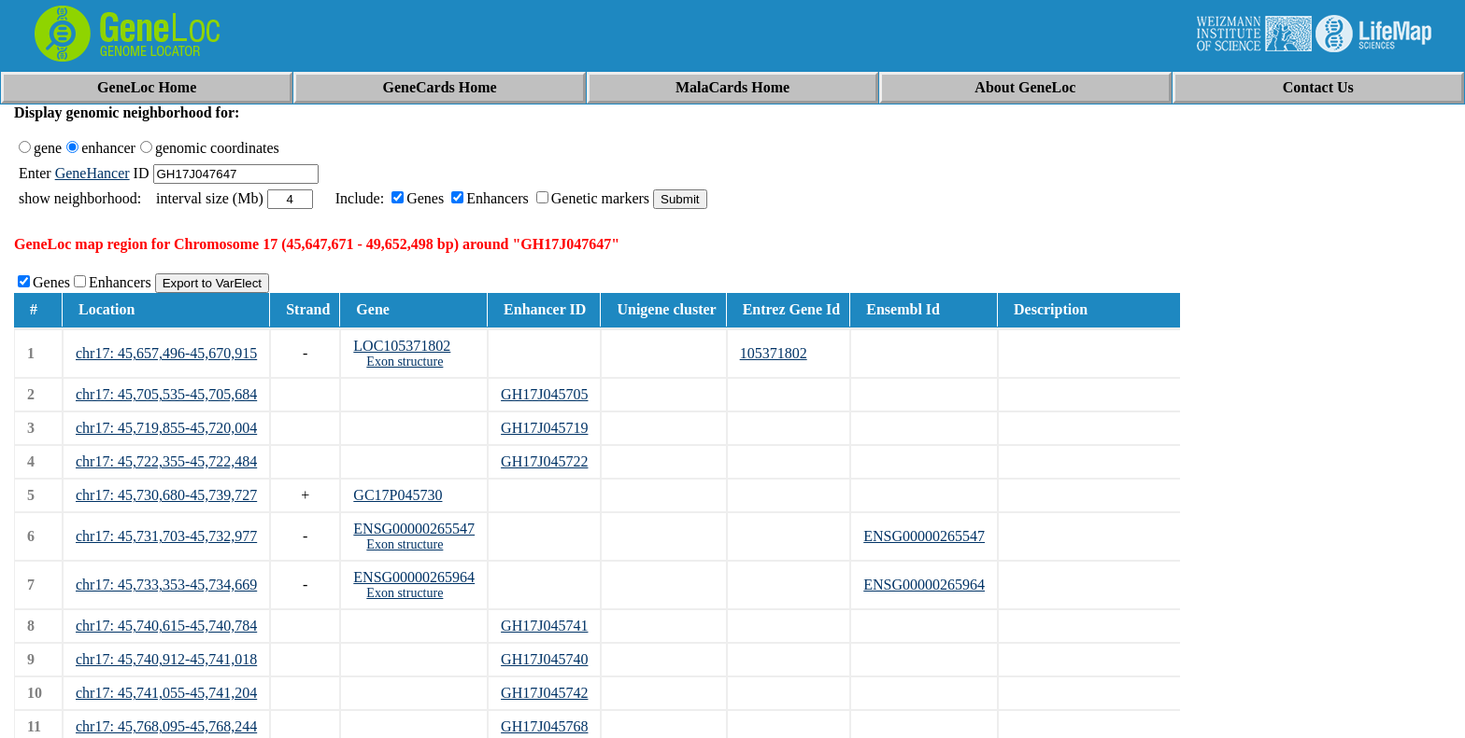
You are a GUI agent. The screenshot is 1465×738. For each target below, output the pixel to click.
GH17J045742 (544, 693)
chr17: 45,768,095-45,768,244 (166, 726)
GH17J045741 (544, 626)
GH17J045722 (544, 461)
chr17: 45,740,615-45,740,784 (166, 626)
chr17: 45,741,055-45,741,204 (166, 693)
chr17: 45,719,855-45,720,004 (166, 428)
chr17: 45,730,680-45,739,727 (166, 495)
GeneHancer (92, 173)
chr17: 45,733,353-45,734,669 (166, 584)
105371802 (773, 353)
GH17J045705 (544, 394)
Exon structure (404, 362)
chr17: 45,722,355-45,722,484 (166, 461)
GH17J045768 (544, 726)
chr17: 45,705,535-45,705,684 (166, 394)
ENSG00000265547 (414, 528)
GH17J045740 (544, 659)
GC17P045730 (397, 495)
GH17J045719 (544, 428)
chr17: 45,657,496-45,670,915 (166, 353)
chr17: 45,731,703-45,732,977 (166, 536)
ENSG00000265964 (414, 577)
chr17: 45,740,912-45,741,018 (166, 659)
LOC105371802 (401, 346)
